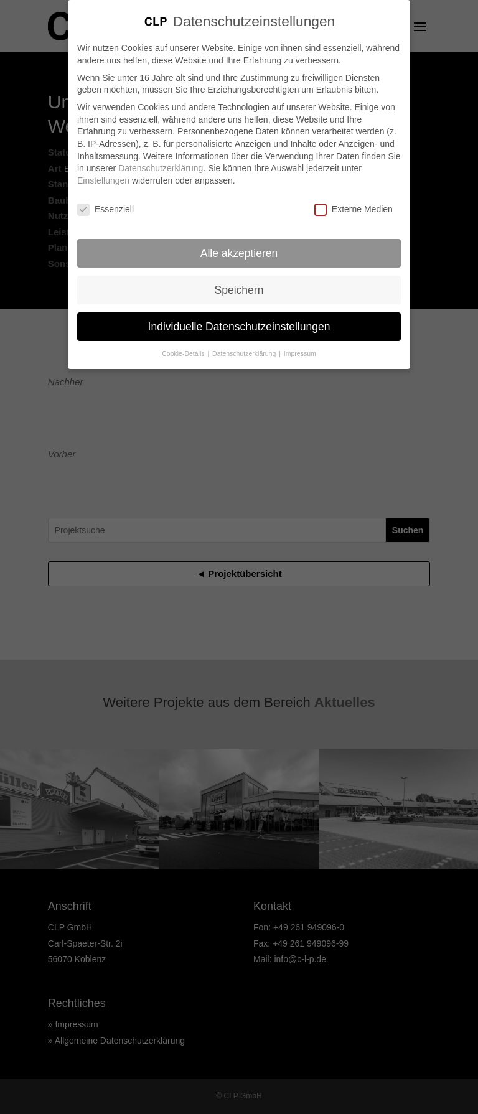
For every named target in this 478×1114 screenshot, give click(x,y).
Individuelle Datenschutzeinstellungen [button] (239, 320)
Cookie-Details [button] (184, 348)
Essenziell (105, 203)
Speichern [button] (239, 284)
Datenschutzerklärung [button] (245, 348)
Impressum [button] (300, 348)
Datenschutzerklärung (160, 162)
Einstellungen (103, 174)
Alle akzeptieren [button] (239, 247)
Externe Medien (353, 203)
